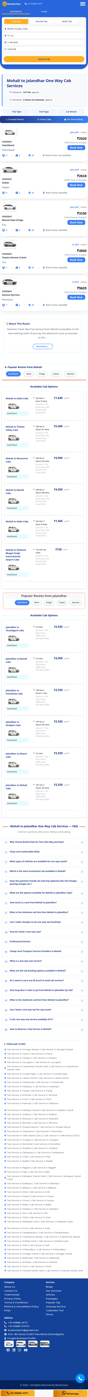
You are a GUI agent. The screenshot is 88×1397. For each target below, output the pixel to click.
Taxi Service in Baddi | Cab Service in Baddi (28, 1161)
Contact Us (10, 1290)
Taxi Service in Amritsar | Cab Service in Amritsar (30, 1095)
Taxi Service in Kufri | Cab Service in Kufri (27, 1245)
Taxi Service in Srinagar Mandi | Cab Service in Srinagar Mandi (38, 1253)
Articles (50, 1294)
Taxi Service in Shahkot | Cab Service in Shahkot (31, 1148)
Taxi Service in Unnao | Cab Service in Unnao (29, 1200)
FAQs (7, 1310)
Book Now (76, 147)
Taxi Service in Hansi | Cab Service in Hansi (28, 1053)
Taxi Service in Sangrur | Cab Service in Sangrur (30, 1058)
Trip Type (16, 111)
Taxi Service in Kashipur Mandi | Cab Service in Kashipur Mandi (38, 1110)
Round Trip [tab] (41, 21)
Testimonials (11, 1294)
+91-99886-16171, (16, 1322)
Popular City (53, 1302)
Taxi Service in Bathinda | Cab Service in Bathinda (31, 1258)
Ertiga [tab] (42, 374)
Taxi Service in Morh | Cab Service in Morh (28, 1099)
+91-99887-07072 (17, 1326)
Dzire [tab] (28, 374)
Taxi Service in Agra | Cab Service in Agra (27, 1172)
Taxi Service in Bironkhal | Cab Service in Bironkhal (32, 1144)
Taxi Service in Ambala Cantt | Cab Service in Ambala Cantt (36, 1241)
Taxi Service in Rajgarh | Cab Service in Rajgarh (30, 1167)
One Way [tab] (16, 21)
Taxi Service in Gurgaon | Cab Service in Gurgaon (31, 1140)
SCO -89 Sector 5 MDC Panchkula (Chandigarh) (34, 1334)
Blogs (49, 1286)
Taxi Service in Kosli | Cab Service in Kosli (27, 1228)
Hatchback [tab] (13, 374)
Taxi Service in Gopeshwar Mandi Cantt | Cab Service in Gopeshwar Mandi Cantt (41, 1068)
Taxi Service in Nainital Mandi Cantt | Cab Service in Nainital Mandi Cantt (43, 1270)
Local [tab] (44, 11)
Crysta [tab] (56, 374)
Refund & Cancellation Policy (21, 1306)
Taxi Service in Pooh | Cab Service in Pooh (28, 1266)
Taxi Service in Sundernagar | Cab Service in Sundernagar (36, 1074)
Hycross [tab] (70, 374)
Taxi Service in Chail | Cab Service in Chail (27, 1156)
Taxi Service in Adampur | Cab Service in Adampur (32, 1086)
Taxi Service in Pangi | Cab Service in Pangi (28, 1090)
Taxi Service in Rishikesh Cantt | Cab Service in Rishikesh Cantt (38, 1221)
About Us (9, 1286)
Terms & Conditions (16, 1302)
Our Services (53, 1290)
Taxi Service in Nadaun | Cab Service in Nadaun (30, 1114)
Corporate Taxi (55, 1310)
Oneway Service (56, 1306)
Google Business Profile (20, 1338)
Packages (52, 1298)
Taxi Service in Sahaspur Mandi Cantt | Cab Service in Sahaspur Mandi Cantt (42, 1177)
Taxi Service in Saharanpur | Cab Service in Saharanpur (34, 1152)
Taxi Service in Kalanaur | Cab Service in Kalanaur (31, 1103)
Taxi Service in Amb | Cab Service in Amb (27, 1192)
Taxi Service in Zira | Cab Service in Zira (25, 1213)
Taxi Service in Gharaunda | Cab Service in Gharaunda (33, 1082)
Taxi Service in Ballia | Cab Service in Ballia (27, 1204)
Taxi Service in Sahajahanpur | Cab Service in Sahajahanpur (36, 1232)
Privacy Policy (12, 1298)
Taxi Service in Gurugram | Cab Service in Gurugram (32, 1062)
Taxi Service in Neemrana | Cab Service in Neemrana (33, 1131)
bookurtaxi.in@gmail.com (23, 1330)
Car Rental (71, 111)
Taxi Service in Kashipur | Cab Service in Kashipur (31, 1209)
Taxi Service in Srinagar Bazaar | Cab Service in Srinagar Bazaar (38, 1049)
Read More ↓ (42, 346)
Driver (49, 1314)
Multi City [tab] (67, 21)
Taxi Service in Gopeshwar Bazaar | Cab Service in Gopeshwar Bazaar (42, 1236)
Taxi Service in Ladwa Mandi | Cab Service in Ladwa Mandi (36, 1078)
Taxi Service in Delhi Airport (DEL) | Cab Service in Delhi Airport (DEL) (42, 1135)
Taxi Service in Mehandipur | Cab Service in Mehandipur (35, 1249)
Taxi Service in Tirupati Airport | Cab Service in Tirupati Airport (37, 1127)
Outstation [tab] (16, 11)
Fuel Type (44, 111)
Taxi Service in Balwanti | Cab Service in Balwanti (31, 1118)
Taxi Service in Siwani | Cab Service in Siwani (29, 1196)
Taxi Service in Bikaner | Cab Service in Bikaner (30, 1187)
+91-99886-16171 (33, 3)
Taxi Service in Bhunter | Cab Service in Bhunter (31, 1123)
